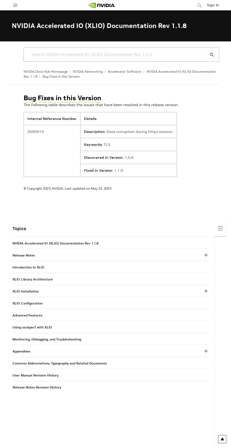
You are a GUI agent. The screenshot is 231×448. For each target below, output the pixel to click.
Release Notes (24, 255)
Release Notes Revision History (37, 387)
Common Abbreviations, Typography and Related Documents (60, 363)
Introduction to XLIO (28, 267)
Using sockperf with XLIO (32, 327)
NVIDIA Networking (88, 71)
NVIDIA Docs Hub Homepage (46, 71)
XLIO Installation (26, 291)
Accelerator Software (124, 71)
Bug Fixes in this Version (61, 76)
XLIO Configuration (27, 303)
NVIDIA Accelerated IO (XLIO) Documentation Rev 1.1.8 (55, 243)
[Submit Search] (209, 54)
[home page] (101, 5)
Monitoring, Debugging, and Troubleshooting (47, 339)
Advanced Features (27, 315)
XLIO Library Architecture (33, 279)
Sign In (213, 5)
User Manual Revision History (36, 375)
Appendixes (21, 351)
